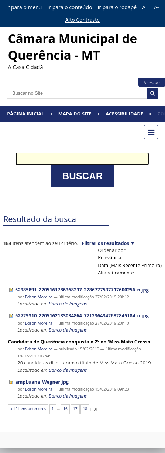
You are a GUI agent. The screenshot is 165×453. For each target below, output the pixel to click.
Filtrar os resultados (105, 243)
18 (85, 408)
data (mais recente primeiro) (130, 265)
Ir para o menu (24, 7)
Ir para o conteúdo (69, 7)
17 (75, 408)
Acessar (151, 82)
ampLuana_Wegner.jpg (42, 381)
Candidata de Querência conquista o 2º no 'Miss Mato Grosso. (80, 341)
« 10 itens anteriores (28, 408)
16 (65, 408)
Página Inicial (25, 113)
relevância (109, 257)
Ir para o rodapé (117, 7)
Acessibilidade (124, 113)
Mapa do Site (75, 113)
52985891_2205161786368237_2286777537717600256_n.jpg (82, 289)
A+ (145, 7)
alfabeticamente (116, 272)
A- (156, 7)
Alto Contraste (82, 19)
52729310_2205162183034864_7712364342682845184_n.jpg (82, 315)
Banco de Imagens (68, 303)
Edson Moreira (38, 297)
